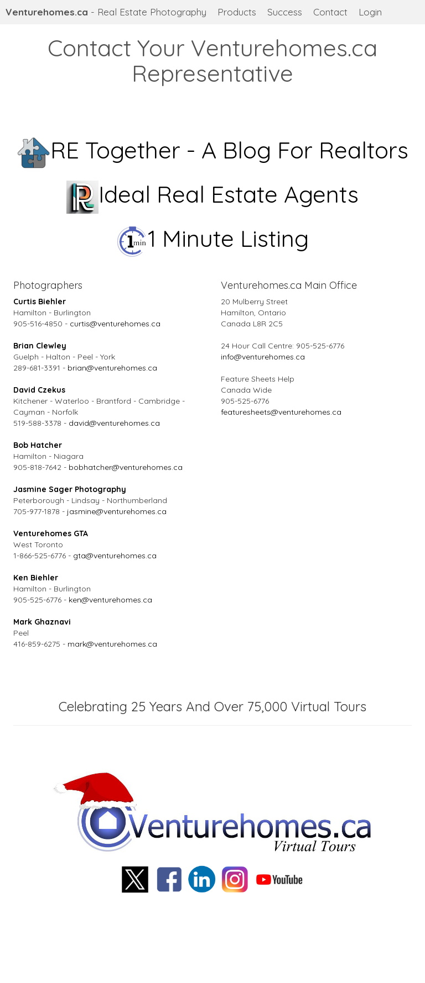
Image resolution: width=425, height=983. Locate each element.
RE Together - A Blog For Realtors (212, 150)
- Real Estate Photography (106, 12)
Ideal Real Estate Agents (212, 194)
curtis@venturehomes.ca (115, 324)
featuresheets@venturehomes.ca (281, 412)
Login (370, 12)
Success (284, 12)
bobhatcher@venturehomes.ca (126, 467)
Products (236, 12)
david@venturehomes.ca (114, 423)
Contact (330, 12)
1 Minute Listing (212, 238)
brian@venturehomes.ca (112, 368)
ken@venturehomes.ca (110, 600)
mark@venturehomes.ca (112, 644)
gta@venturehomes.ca (115, 556)
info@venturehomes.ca (263, 357)
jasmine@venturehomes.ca (117, 511)
